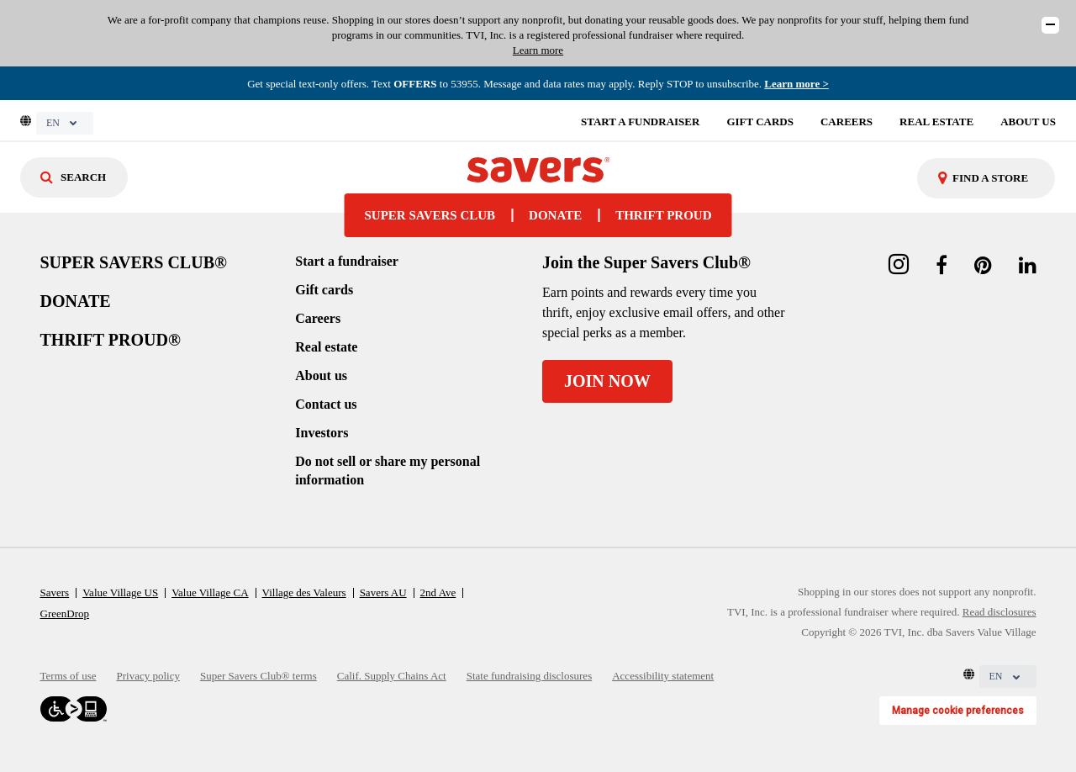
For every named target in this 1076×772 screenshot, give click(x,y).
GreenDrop (64, 613)
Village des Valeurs (304, 592)
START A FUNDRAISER (640, 121)
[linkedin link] (1027, 266)
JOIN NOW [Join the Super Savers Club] (607, 381)
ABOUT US (1028, 121)
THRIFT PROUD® (110, 339)
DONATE (555, 215)
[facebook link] (941, 266)
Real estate (326, 347)
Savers (55, 592)
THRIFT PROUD (663, 215)
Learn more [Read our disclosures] (538, 50)
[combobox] (986, 178)
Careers (317, 318)
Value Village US (120, 592)
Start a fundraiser (346, 261)
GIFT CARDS (760, 121)
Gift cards (324, 290)
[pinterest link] (983, 266)
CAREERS (846, 121)
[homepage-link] (538, 168)
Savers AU (383, 592)
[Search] (74, 177)
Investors (321, 433)
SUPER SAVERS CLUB (430, 215)
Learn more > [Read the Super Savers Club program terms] (796, 83)
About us (321, 375)
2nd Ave (438, 592)
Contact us (325, 404)
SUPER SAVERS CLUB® (133, 262)
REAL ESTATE (936, 121)
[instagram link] (899, 266)
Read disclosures (999, 611)
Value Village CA (209, 592)
